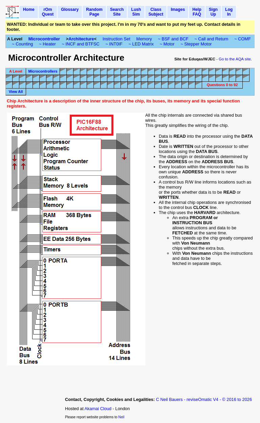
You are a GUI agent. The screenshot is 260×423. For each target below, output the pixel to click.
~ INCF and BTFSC (81, 43)
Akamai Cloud (98, 408)
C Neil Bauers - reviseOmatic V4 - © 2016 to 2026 (204, 399)
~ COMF (242, 38)
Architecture (81, 38)
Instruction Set (116, 38)
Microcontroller (44, 38)
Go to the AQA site (235, 59)
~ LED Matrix (141, 43)
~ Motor (167, 43)
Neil (121, 417)
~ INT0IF (114, 43)
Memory (144, 38)
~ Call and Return (211, 38)
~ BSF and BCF (173, 38)
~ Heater (47, 43)
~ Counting (22, 43)
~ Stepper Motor (196, 43)
